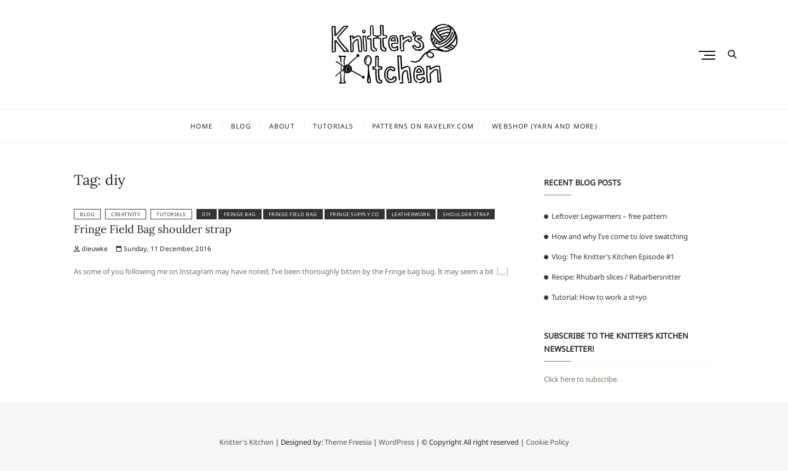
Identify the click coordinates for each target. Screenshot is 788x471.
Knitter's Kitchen (246, 442)
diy (206, 214)
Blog (241, 126)
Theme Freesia (348, 442)
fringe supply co (354, 214)
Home (201, 126)
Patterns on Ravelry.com (423, 126)
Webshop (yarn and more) (545, 126)
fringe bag (240, 214)
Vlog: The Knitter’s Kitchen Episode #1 (613, 256)
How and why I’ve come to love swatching (620, 236)
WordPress (396, 442)
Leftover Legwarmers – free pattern (609, 216)
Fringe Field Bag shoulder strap (152, 229)
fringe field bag (293, 214)
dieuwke (91, 248)
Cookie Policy (547, 442)
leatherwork (411, 214)
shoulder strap (466, 214)
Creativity (125, 214)
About (282, 126)
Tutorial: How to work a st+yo (599, 297)
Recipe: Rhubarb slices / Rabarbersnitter (616, 277)
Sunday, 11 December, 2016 (163, 248)
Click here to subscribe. (581, 379)
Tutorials (333, 126)
